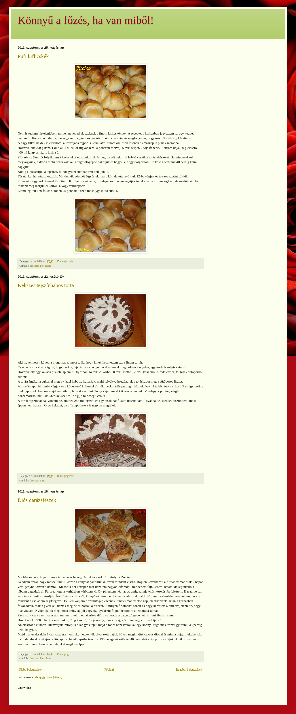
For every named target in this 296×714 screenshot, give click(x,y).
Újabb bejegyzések (30, 669)
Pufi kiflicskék (33, 56)
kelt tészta (45, 265)
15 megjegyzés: (66, 261)
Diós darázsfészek (37, 500)
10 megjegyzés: (66, 475)
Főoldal (109, 669)
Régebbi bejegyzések (189, 669)
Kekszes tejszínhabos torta (46, 285)
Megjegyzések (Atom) (48, 677)
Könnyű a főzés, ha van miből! (86, 20)
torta (42, 480)
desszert (34, 265)
